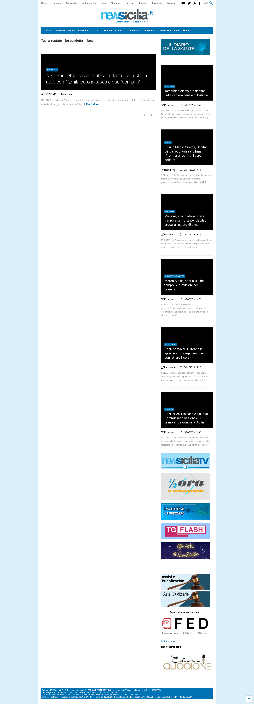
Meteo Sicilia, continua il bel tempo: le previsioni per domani (184, 285)
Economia (135, 30)
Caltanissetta (88, 3)
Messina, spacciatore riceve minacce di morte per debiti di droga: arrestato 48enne (185, 220)
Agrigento (71, 3)
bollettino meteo (174, 276)
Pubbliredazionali (169, 30)
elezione (169, 86)
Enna (103, 3)
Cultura (119, 30)
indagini (169, 211)
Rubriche (83, 30)
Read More (92, 104)
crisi (168, 142)
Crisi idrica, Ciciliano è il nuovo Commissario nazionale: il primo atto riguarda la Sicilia (186, 418)
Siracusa (157, 3)
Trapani (171, 3)
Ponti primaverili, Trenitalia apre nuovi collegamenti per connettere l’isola (184, 353)
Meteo (71, 30)
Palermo (129, 3)
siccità (169, 409)
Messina (115, 3)
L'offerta (170, 344)
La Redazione (168, 641)
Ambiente (149, 30)
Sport (97, 30)
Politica (108, 30)
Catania (57, 3)
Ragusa (143, 3)
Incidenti (60, 30)
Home (44, 3)
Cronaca (47, 30)
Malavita (52, 70)
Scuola (186, 30)
